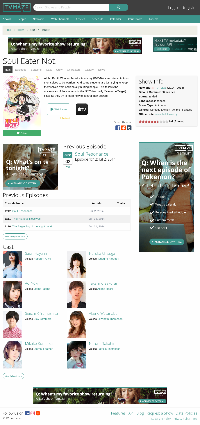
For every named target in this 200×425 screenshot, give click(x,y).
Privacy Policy (182, 418)
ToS (195, 418)
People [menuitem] (22, 19)
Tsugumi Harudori (108, 258)
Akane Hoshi (105, 288)
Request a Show (160, 413)
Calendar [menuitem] (115, 19)
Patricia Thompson (108, 348)
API (131, 413)
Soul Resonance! (92, 154)
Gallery (89, 69)
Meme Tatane (42, 288)
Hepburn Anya (42, 258)
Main (8, 69)
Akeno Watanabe (103, 313)
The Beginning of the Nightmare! (32, 226)
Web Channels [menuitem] (60, 19)
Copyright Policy (161, 418)
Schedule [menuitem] (97, 19)
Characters (73, 69)
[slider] (153, 121)
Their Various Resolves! (26, 218)
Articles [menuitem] (80, 19)
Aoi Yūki (31, 283)
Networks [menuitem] (38, 19)
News (101, 69)
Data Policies (186, 413)
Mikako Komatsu (39, 343)
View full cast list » (13, 376)
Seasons (36, 69)
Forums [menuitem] (153, 19)
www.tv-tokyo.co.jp (166, 114)
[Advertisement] (75, 45)
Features (118, 413)
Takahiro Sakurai (103, 283)
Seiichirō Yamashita (41, 313)
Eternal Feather (43, 348)
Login (173, 7)
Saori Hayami (36, 253)
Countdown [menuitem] (135, 19)
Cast (49, 69)
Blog (140, 413)
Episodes (20, 69)
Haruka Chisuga (102, 253)
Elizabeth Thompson (109, 318)
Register (189, 7)
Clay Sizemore (43, 318)
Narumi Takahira (103, 343)
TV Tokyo (161, 87)
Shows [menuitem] (7, 19)
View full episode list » (15, 236)
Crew (59, 69)
